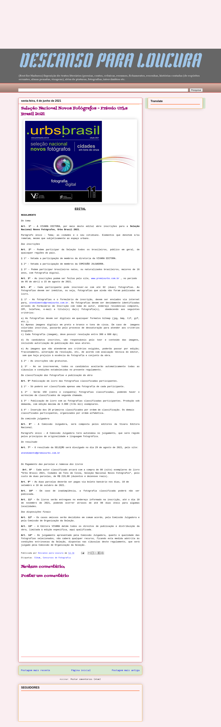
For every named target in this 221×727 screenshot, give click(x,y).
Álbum (37, 557)
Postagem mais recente (35, 670)
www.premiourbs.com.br (105, 278)
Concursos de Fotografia (57, 557)
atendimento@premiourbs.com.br (48, 303)
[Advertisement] (26, 21)
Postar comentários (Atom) (86, 679)
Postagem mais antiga (126, 670)
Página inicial (81, 670)
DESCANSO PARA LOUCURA (109, 62)
